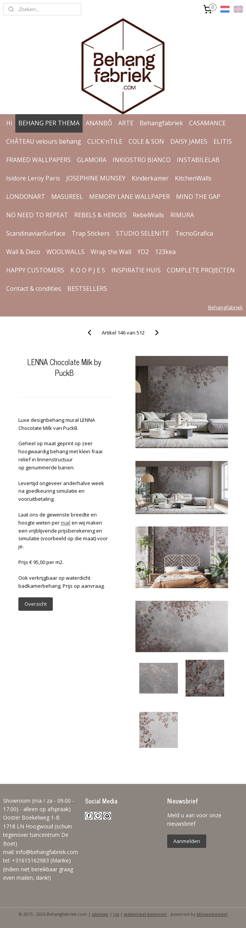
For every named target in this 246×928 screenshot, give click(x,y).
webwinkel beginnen (145, 914)
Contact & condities (33, 288)
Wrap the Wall (111, 252)
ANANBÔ (99, 123)
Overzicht (35, 603)
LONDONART (25, 196)
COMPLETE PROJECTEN (201, 270)
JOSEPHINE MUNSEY (95, 178)
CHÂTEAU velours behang (43, 141)
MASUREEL (67, 196)
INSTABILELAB (198, 160)
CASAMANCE (207, 123)
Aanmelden (186, 841)
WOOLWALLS (65, 252)
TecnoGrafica (194, 233)
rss (116, 914)
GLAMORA (91, 160)
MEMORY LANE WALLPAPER (129, 196)
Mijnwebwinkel (212, 914)
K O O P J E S (87, 270)
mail (65, 522)
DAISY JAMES (188, 141)
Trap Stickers (91, 233)
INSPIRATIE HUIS (136, 270)
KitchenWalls (193, 178)
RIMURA (182, 215)
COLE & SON (146, 141)
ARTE (126, 123)
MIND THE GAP (198, 196)
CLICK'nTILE (104, 141)
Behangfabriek (161, 123)
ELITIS (222, 141)
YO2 (143, 252)
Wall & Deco (23, 252)
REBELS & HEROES (100, 215)
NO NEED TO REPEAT (37, 215)
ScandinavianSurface (35, 233)
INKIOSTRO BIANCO (141, 160)
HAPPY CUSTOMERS (35, 270)
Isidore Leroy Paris (33, 178)
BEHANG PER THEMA (49, 123)
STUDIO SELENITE (142, 233)
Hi (9, 123)
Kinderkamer (150, 178)
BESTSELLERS (87, 288)
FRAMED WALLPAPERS (38, 160)
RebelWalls (148, 215)
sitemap (100, 914)
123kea (165, 252)
